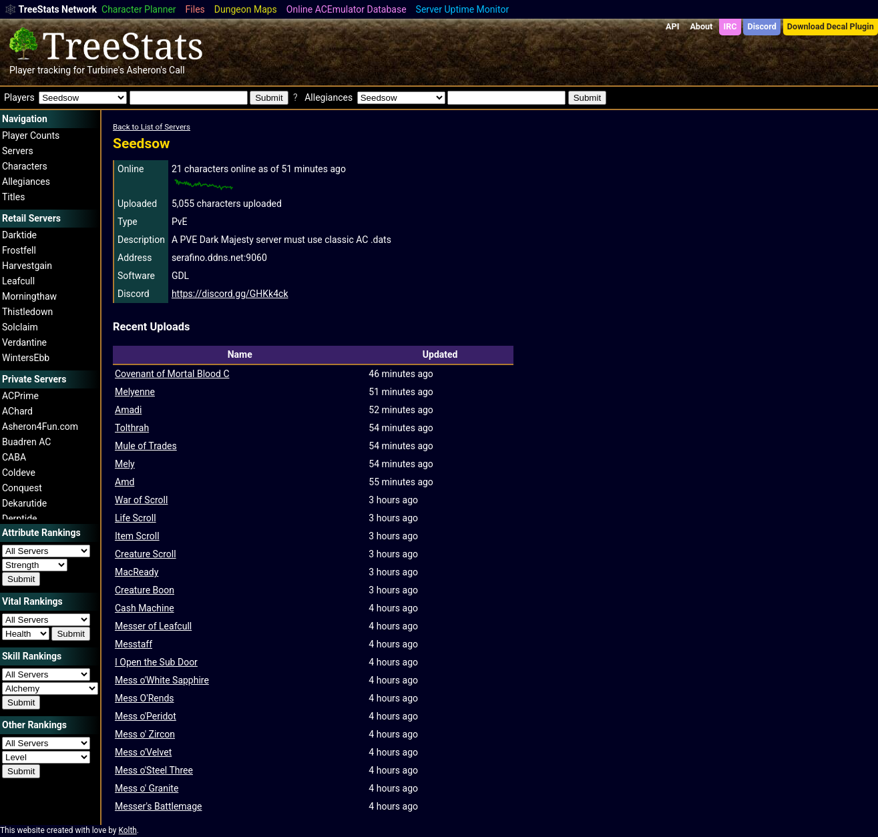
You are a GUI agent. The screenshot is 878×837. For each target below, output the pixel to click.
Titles (13, 197)
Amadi (128, 409)
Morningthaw (29, 296)
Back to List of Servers (151, 126)
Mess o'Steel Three (154, 770)
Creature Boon (144, 590)
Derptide (19, 518)
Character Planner (138, 9)
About (701, 26)
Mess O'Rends (144, 698)
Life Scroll (135, 518)
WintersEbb (25, 357)
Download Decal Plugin (830, 26)
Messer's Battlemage (158, 806)
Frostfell (19, 250)
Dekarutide (24, 503)
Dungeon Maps (245, 9)
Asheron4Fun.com (40, 426)
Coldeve (18, 472)
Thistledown (27, 311)
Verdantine (24, 342)
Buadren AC (26, 442)
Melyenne (135, 391)
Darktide (19, 235)
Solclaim (20, 327)
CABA (14, 457)
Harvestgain (27, 265)
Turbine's (105, 70)
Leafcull (18, 281)
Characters (24, 166)
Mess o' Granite (146, 788)
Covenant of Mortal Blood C (172, 373)
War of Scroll (141, 500)
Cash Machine (144, 608)
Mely (125, 464)
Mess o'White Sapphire (162, 680)
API (672, 26)
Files (195, 9)
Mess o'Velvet (143, 752)
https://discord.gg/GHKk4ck (230, 293)
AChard (17, 411)
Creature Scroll (145, 554)
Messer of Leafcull (153, 626)
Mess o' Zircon (145, 734)
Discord (762, 26)
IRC (729, 26)
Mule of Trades (146, 446)
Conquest (22, 488)
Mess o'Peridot (145, 716)
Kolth (127, 830)
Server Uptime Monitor (462, 9)
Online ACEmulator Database (346, 9)
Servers (17, 151)
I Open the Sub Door (156, 662)
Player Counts (30, 135)
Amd (124, 482)
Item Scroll (137, 536)
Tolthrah (132, 428)
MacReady (136, 572)
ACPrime (20, 395)
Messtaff (133, 644)
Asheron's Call (155, 70)
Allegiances (26, 181)
